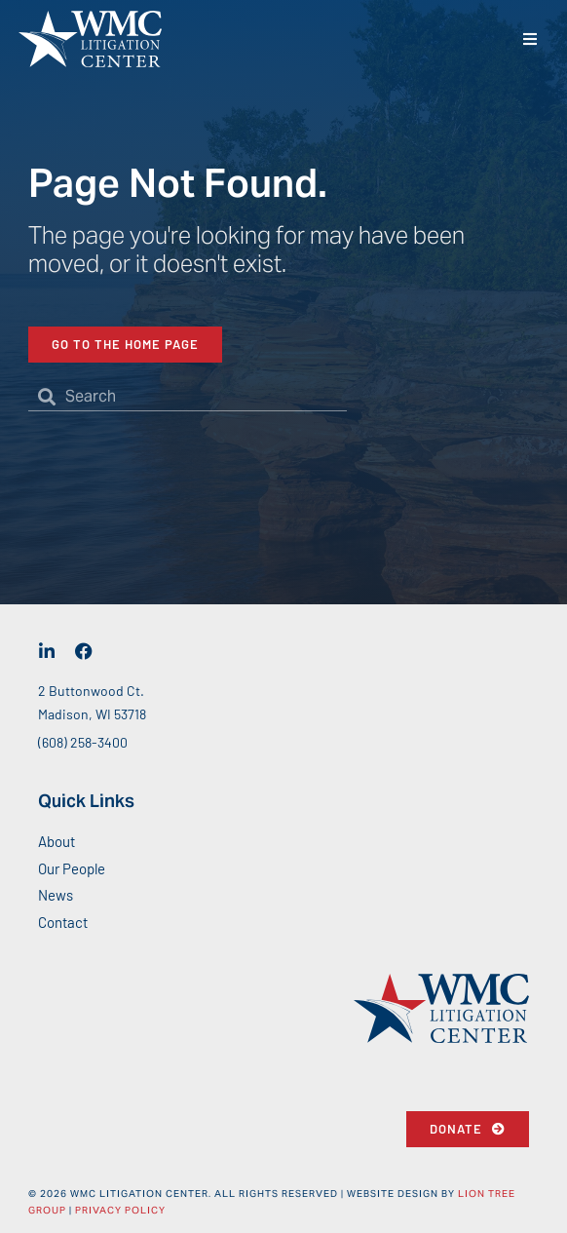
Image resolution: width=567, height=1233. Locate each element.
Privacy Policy (120, 1210)
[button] (530, 39)
